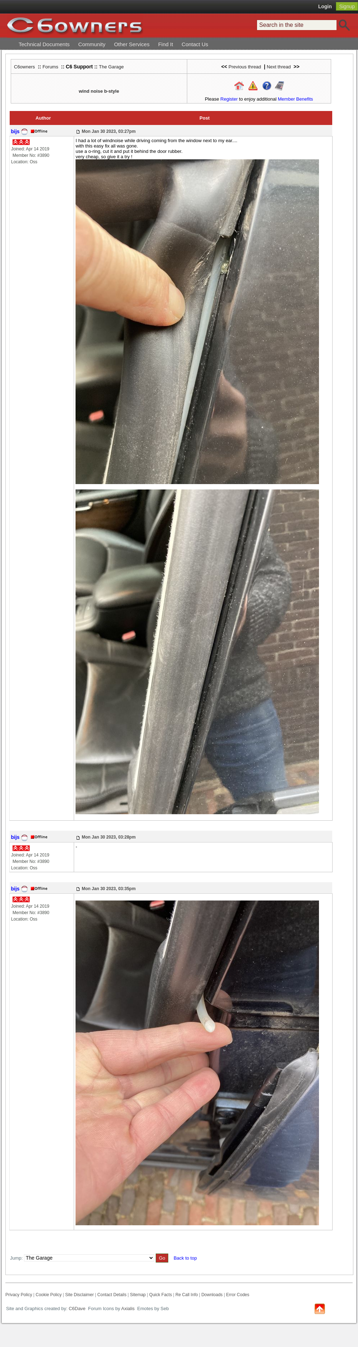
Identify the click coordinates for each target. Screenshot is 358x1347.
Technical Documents (44, 44)
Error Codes (238, 1294)
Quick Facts (161, 1294)
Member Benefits (295, 99)
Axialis (128, 1308)
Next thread (279, 66)
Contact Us (195, 44)
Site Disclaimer (79, 1294)
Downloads (211, 1294)
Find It (165, 44)
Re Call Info (186, 1294)
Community (92, 44)
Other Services (131, 44)
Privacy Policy (18, 1294)
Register (229, 99)
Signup (347, 6)
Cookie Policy (48, 1294)
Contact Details (111, 1294)
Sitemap (138, 1294)
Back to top (185, 1258)
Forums (50, 66)
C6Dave (76, 1308)
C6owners (24, 66)
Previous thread (244, 66)
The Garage (111, 66)
